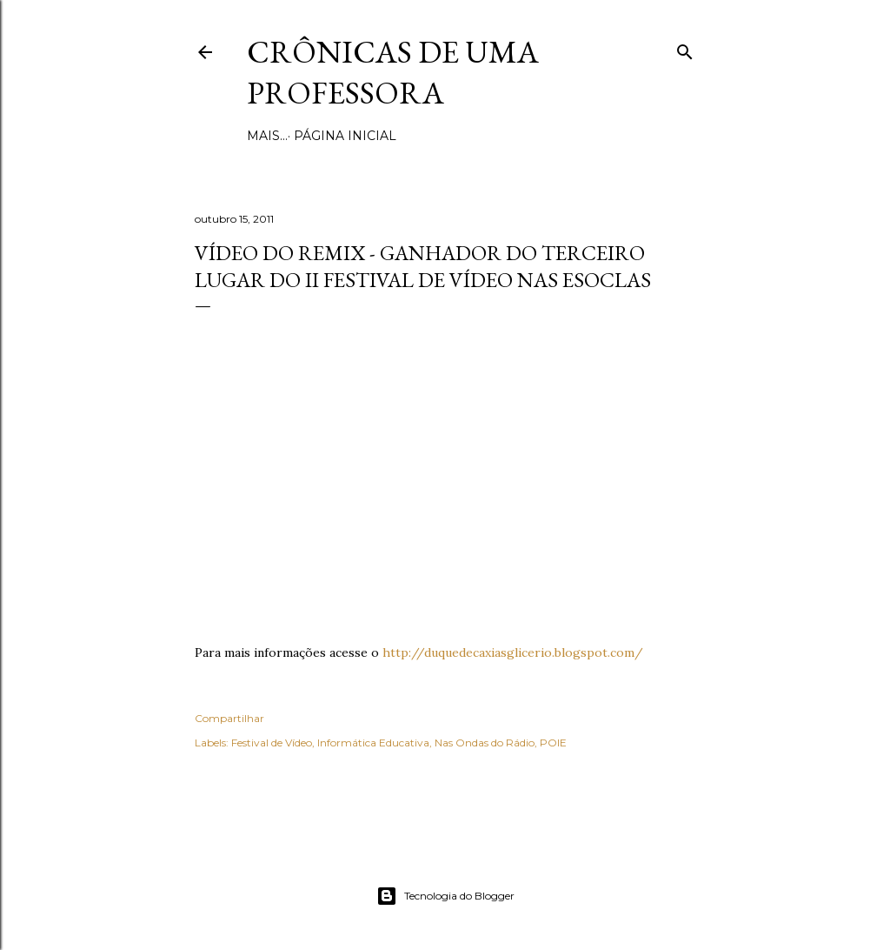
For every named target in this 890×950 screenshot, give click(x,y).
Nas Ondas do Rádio (485, 742)
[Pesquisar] (684, 48)
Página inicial (304, 136)
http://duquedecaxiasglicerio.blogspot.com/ (512, 652)
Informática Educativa (373, 742)
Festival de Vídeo (271, 742)
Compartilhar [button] (229, 718)
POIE (553, 742)
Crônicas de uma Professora (393, 72)
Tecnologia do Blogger (445, 896)
